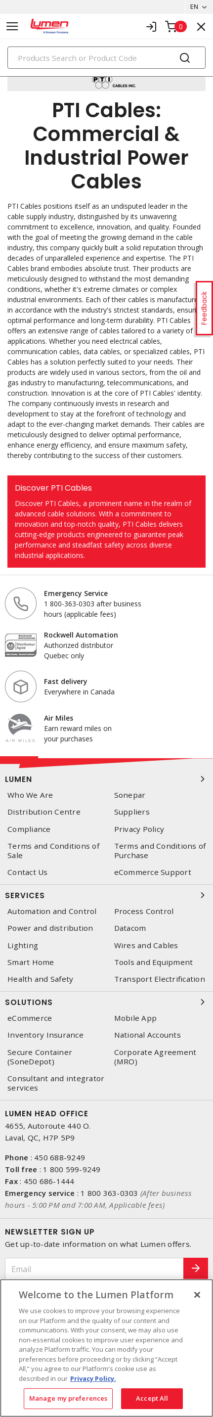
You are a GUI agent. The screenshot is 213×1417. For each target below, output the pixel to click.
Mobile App (135, 1018)
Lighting (22, 945)
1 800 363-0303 (109, 1193)
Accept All (152, 1398)
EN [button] (194, 6)
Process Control (144, 911)
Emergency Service (76, 593)
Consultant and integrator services (55, 1083)
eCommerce (29, 1018)
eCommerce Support (152, 872)
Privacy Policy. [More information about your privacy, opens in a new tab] (93, 1378)
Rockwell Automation (81, 635)
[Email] (94, 1269)
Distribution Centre (44, 812)
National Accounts (147, 1035)
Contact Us (27, 872)
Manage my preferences (68, 1398)
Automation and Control (52, 911)
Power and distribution (50, 928)
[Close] (197, 1295)
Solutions (106, 1002)
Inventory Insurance (45, 1035)
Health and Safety (40, 979)
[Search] (106, 57)
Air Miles (58, 718)
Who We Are (30, 795)
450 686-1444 (49, 1181)
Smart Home (30, 962)
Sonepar (130, 795)
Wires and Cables (146, 945)
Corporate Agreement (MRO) (155, 1057)
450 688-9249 (59, 1157)
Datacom (130, 928)
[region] (106, 1348)
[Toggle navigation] (12, 26)
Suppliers (132, 812)
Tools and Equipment (153, 962)
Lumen (106, 779)
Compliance (29, 829)
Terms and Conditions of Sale (53, 850)
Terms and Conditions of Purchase (160, 850)
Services (106, 895)
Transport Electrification (159, 979)
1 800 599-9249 (72, 1169)
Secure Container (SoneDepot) (39, 1057)
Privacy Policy (139, 829)
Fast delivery (65, 681)
